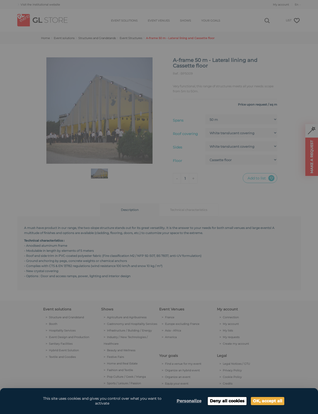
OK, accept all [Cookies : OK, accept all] (267, 401)
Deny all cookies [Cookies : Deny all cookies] (227, 401)
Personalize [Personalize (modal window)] (189, 401)
